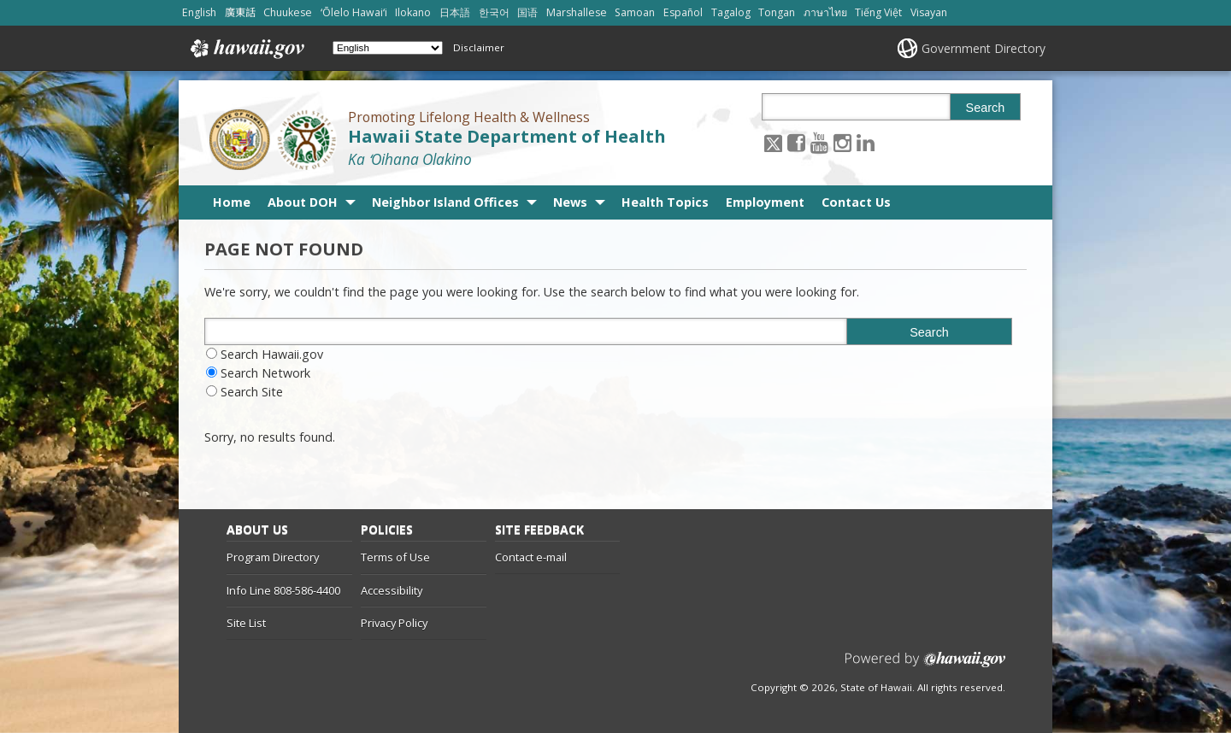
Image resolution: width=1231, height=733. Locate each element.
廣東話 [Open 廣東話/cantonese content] (240, 12)
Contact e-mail (531, 557)
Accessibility (391, 590)
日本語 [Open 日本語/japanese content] (454, 12)
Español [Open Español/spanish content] (683, 12)
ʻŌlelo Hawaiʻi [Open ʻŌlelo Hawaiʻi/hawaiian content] (354, 12)
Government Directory (983, 48)
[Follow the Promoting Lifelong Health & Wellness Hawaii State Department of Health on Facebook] (796, 142)
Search (985, 107)
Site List (246, 622)
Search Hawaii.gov (272, 354)
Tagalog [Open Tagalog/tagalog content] (731, 12)
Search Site (252, 392)
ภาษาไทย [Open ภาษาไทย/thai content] (825, 12)
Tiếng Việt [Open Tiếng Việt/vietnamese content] (878, 12)
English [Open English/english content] (199, 12)
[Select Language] (388, 48)
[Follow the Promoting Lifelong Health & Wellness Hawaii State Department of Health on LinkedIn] (866, 142)
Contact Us (856, 202)
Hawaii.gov (246, 49)
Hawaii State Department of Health (507, 136)
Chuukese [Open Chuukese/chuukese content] (287, 12)
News (570, 202)
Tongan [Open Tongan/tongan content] (776, 12)
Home (231, 202)
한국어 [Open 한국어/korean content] (494, 12)
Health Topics (665, 202)
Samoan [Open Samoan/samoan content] (635, 12)
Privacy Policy (394, 622)
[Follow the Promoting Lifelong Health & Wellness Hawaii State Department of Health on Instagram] (842, 142)
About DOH (303, 202)
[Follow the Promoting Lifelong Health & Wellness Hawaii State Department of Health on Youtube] (819, 142)
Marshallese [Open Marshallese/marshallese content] (576, 12)
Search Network (265, 373)
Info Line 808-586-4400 (283, 590)
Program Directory (273, 557)
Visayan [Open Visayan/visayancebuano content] (928, 12)
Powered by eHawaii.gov (925, 666)
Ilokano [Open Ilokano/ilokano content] (413, 12)
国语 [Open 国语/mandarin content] (527, 12)
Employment (765, 202)
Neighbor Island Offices (445, 202)
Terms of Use (395, 557)
